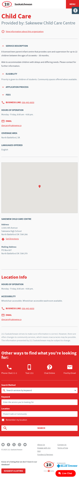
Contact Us (61, 444)
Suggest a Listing (13, 470)
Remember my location (16, 420)
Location (5, 408)
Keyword (5, 396)
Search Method (8, 385)
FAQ (39, 451)
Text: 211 (29, 369)
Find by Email (70, 369)
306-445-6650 (28, 102)
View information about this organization (25, 31)
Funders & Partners (45, 454)
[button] (75, 10)
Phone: (9, 369)
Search (24, 428)
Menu (72, 4)
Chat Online (49, 369)
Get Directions (10, 239)
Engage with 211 (44, 448)
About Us (41, 444)
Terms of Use (62, 448)
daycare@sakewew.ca (11, 125)
